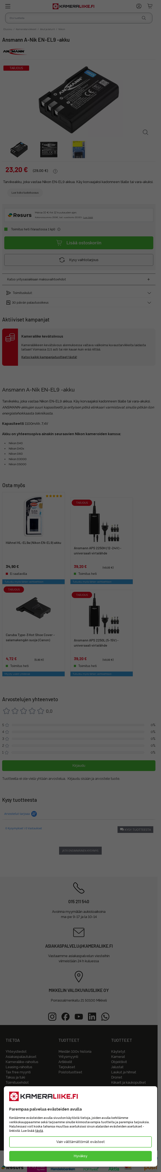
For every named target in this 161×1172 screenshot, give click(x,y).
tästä (39, 1130)
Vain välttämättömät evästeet (80, 1142)
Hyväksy (80, 1156)
